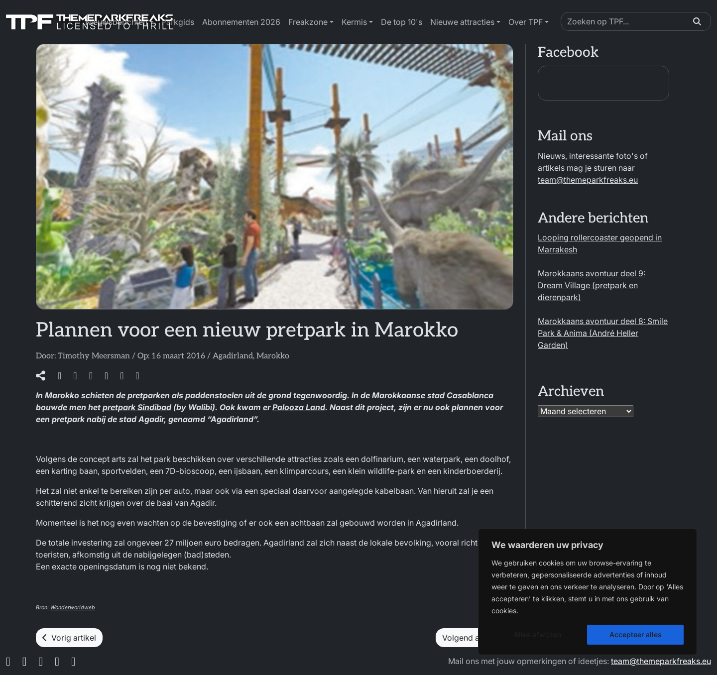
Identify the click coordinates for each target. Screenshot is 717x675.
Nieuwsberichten (116, 22)
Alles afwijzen (537, 634)
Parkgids (177, 22)
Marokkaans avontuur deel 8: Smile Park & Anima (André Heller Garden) (603, 333)
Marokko (272, 356)
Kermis (354, 22)
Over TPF (525, 22)
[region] (587, 592)
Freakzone (308, 22)
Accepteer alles (635, 634)
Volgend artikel (474, 638)
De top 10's (401, 22)
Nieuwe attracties (462, 22)
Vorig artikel (69, 638)
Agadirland (233, 356)
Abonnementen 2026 (241, 22)
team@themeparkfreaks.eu (588, 180)
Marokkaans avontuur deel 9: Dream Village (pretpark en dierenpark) (591, 285)
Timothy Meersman (94, 356)
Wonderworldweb (72, 607)
